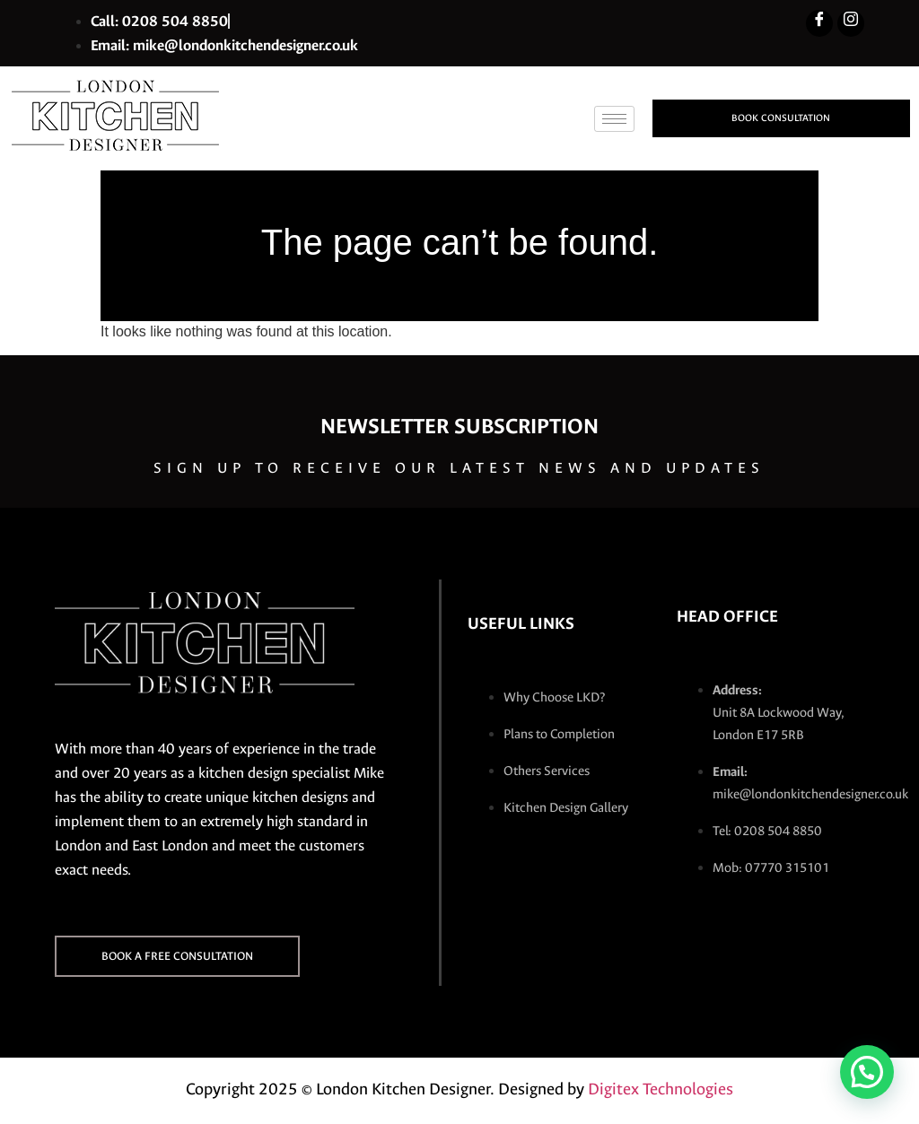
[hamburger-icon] (614, 119)
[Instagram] (850, 23)
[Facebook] (819, 23)
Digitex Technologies (660, 1089)
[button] (867, 1072)
